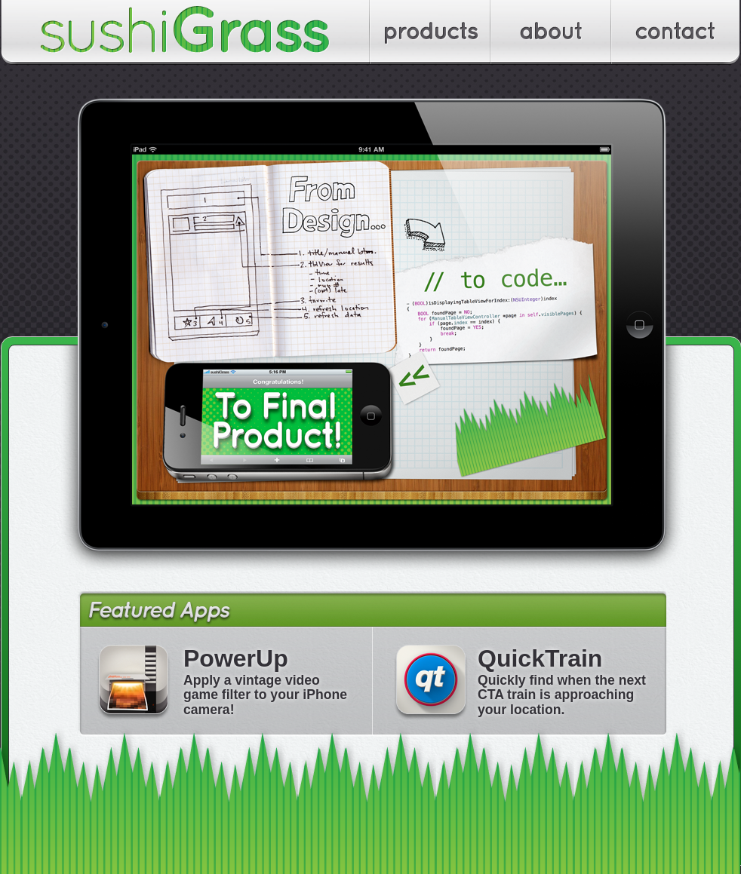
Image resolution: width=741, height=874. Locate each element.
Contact (676, 32)
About (551, 32)
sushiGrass (185, 32)
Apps (430, 32)
